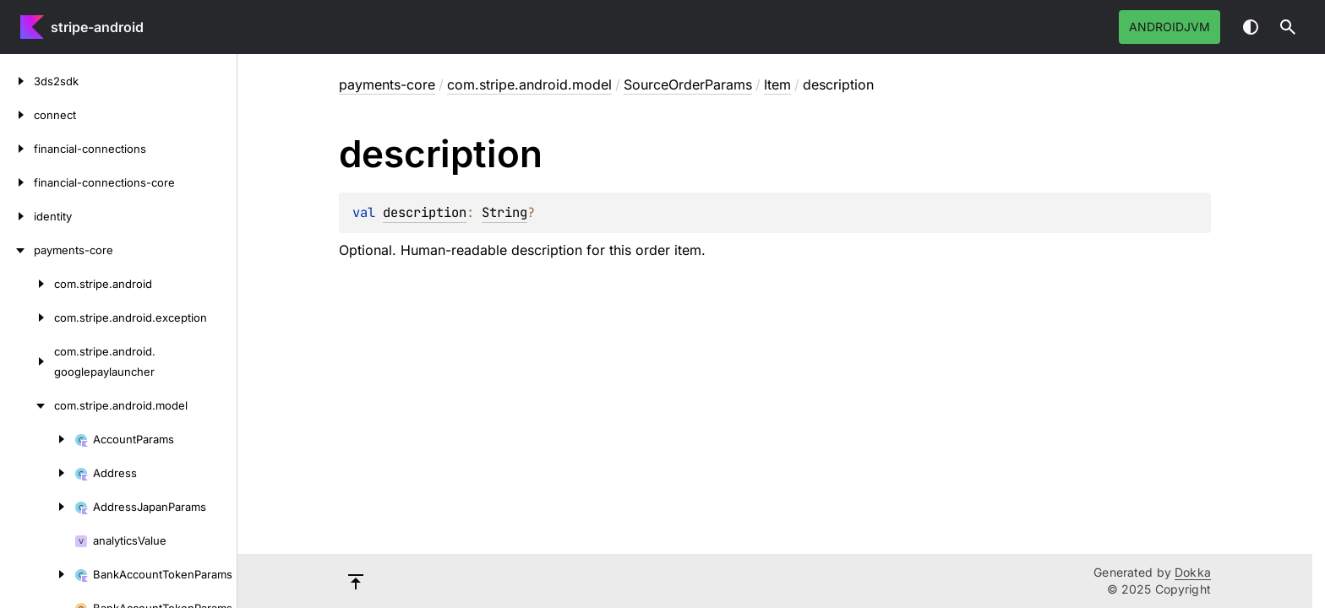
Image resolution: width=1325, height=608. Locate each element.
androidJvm (1169, 26)
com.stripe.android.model (529, 84)
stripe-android (97, 27)
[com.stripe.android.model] (27, 405)
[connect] (17, 115)
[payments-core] (17, 250)
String (504, 212)
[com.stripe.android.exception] (27, 317)
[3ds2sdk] (17, 81)
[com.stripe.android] (27, 284)
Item (777, 84)
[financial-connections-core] (17, 182)
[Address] (37, 473)
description (424, 212)
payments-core (387, 84)
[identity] (17, 216)
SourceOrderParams (688, 84)
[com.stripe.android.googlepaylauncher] (27, 361)
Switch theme (1251, 27)
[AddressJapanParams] (37, 507)
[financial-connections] (17, 149)
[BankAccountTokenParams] (37, 574)
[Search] (1288, 27)
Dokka (1193, 572)
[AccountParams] (37, 439)
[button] (1288, 27)
